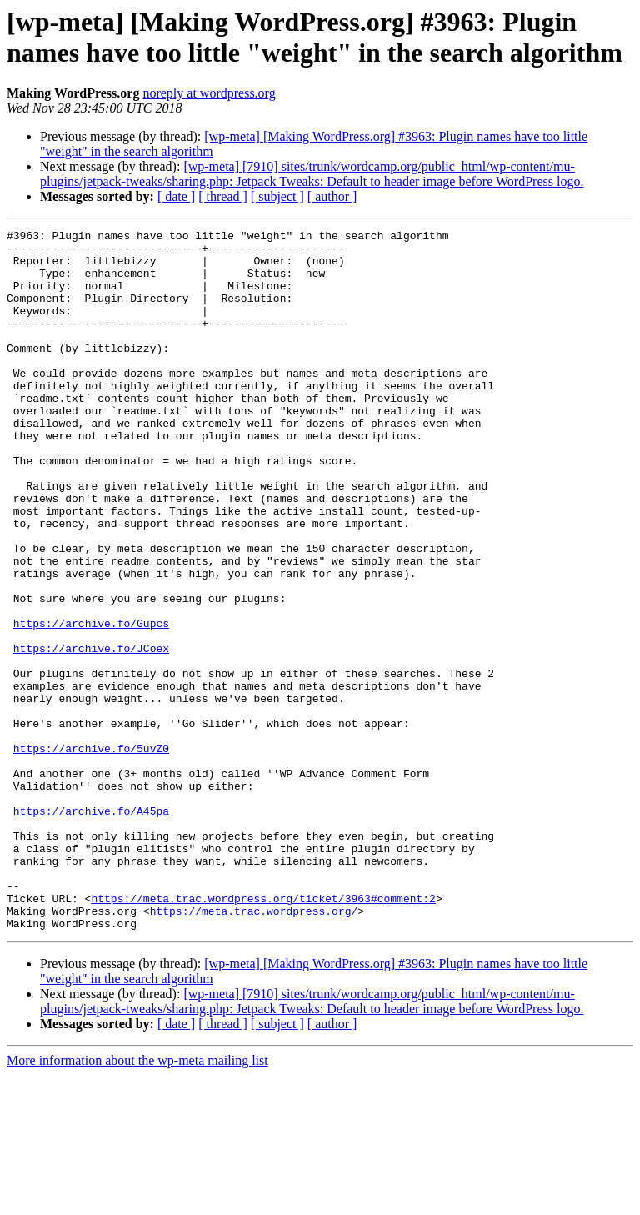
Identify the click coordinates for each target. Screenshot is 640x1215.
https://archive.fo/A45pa (91, 928)
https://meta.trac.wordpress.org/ (254, 1048)
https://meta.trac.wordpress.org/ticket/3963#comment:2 (263, 1033)
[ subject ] (277, 196)
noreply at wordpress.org (208, 93)
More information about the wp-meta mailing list (137, 1200)
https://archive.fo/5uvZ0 (91, 853)
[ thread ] (223, 196)
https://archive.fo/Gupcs (91, 702)
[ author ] (333, 196)
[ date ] (176, 196)
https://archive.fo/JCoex (91, 733)
